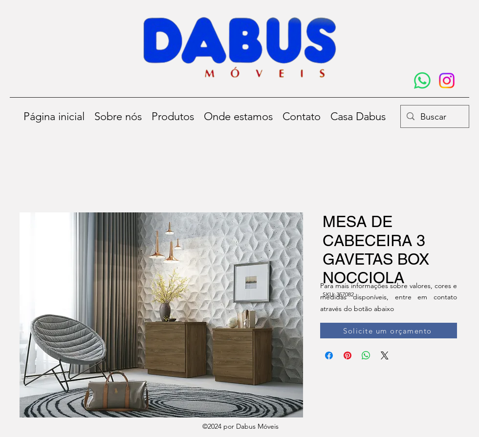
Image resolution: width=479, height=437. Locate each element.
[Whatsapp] (422, 80)
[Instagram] (446, 80)
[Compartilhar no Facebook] (329, 355)
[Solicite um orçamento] (388, 330)
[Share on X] (385, 355)
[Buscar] (434, 117)
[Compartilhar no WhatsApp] (366, 355)
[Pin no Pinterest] (347, 355)
